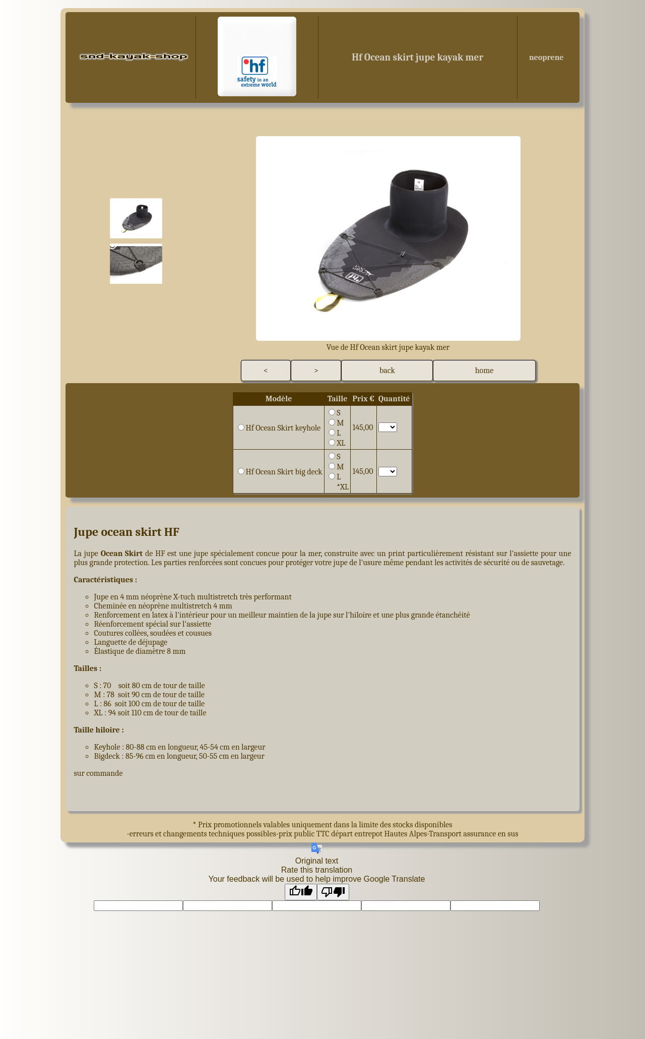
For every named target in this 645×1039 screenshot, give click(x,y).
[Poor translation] (333, 892)
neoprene (545, 57)
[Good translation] (301, 892)
